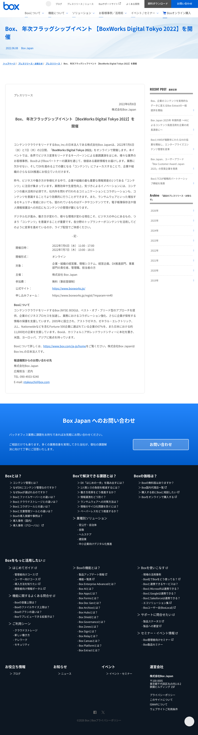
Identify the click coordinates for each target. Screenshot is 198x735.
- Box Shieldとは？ (88, 617)
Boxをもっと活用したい (25, 561)
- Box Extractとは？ (88, 650)
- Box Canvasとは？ (88, 640)
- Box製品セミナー (152, 644)
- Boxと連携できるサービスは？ (160, 584)
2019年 (155, 280)
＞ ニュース (64, 673)
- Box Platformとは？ (89, 645)
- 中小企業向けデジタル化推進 (94, 543)
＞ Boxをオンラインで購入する (157, 497)
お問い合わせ (161, 444)
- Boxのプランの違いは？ (27, 612)
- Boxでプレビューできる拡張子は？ (34, 616)
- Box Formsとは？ (88, 598)
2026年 (155, 210)
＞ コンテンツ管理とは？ (24, 482)
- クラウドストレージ (25, 630)
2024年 (155, 230)
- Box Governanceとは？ (91, 621)
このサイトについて (161, 699)
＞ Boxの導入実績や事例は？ (26, 516)
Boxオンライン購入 (177, 13)
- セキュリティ (21, 644)
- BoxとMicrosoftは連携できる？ (160, 588)
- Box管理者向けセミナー (158, 639)
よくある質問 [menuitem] (132, 4)
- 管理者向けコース (25, 574)
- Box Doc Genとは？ (89, 603)
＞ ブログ (15, 673)
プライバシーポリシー (162, 695)
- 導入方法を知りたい (27, 584)
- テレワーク (20, 639)
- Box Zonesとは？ (88, 626)
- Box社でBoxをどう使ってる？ (161, 579)
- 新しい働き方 (21, 635)
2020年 (155, 270)
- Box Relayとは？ (87, 636)
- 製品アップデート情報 (92, 574)
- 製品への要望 (152, 626)
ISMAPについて (158, 704)
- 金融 (80, 529)
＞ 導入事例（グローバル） (27, 525)
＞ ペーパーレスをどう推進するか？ (98, 511)
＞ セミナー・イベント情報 (157, 633)
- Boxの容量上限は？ (25, 602)
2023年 (155, 240)
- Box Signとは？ (87, 631)
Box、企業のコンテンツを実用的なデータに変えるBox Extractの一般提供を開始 (169, 105)
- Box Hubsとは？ (87, 612)
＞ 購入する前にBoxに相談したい (159, 492)
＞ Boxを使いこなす (152, 568)
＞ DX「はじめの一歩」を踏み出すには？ (100, 482)
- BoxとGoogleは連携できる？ (159, 593)
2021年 (155, 260)
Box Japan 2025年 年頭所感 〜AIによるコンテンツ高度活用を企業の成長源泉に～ (170, 125)
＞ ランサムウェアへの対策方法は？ (98, 501)
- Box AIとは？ (85, 588)
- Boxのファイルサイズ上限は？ (31, 607)
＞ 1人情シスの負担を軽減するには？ (98, 487)
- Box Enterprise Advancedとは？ (96, 584)
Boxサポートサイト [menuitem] (110, 4)
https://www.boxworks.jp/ (68, 288)
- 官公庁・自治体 (87, 525)
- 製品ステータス (153, 621)
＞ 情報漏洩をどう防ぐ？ (91, 497)
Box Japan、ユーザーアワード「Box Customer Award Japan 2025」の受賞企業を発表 (167, 164)
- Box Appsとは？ (87, 593)
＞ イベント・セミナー (119, 673)
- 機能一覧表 (86, 579)
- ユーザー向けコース (27, 579)
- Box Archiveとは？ (89, 607)
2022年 (155, 250)
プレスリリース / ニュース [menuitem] (80, 4)
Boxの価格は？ (145, 476)
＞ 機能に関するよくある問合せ (31, 596)
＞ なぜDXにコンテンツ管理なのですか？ (33, 487)
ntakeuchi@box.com (36, 382)
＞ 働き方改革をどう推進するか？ (96, 492)
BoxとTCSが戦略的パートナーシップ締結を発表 (169, 181)
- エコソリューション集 (157, 603)
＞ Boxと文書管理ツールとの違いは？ (31, 511)
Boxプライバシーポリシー (106, 720)
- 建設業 (81, 539)
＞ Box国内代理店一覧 (152, 487)
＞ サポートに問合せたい (156, 615)
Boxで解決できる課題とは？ (94, 476)
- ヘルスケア (84, 534)
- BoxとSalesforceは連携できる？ (161, 598)
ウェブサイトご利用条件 (164, 709)
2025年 (155, 220)
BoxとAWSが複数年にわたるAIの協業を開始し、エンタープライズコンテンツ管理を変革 (170, 144)
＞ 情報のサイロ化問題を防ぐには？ (98, 506)
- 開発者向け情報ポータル (29, 588)
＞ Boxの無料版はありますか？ (156, 482)
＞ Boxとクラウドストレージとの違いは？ (34, 501)
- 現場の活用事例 (151, 574)
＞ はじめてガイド (22, 568)
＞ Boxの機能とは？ (86, 568)
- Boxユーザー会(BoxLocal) (159, 607)
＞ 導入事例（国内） (21, 520)
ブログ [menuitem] (58, 4)
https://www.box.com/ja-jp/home (64, 346)
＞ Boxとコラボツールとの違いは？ (30, 506)
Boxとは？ (13, 476)
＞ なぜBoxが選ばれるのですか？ (29, 492)
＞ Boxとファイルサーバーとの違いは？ (32, 497)
